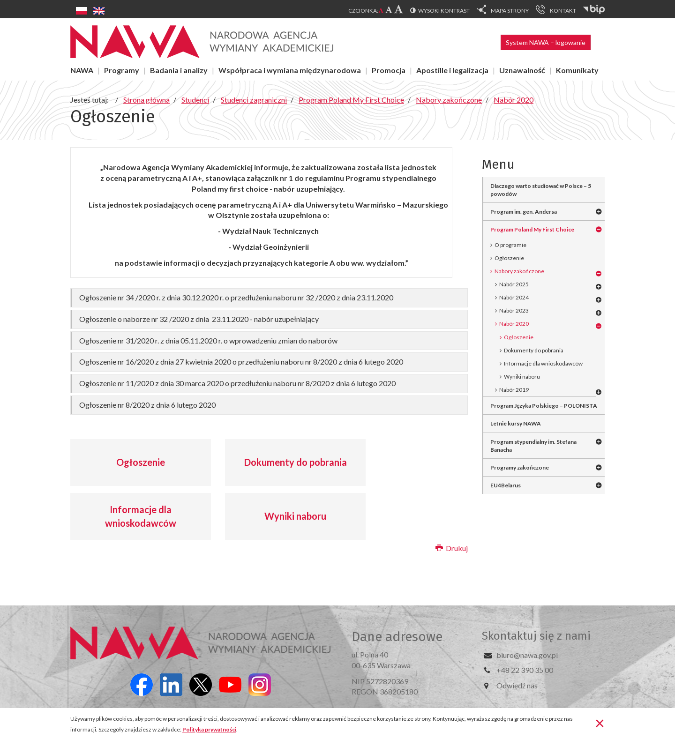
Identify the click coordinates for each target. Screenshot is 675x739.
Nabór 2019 (514, 389)
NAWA (81, 70)
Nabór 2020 (514, 323)
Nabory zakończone (519, 271)
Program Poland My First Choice (532, 229)
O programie (510, 244)
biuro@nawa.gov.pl (527, 654)
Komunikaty (577, 70)
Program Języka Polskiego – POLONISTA (543, 405)
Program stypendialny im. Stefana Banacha (533, 445)
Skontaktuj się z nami (536, 635)
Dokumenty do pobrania (295, 462)
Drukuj (451, 548)
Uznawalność (522, 70)
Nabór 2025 (514, 284)
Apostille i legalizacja (452, 70)
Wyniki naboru (295, 516)
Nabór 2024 (514, 297)
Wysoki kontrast (444, 10)
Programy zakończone (519, 467)
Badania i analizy (179, 70)
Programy (121, 70)
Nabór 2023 (514, 310)
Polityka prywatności (209, 729)
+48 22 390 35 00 (524, 669)
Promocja (388, 70)
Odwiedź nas (517, 685)
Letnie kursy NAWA (515, 423)
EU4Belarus (505, 485)
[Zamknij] (600, 722)
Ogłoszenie (140, 462)
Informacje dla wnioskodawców (140, 516)
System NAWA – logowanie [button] (545, 42)
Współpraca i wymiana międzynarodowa (289, 70)
